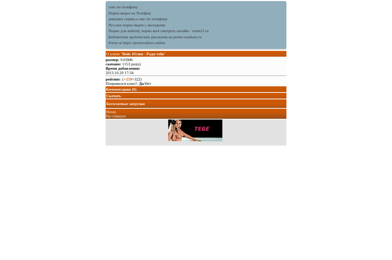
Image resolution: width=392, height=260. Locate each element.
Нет (148, 83)
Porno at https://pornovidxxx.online (136, 42)
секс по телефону (123, 7)
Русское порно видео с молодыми (136, 25)
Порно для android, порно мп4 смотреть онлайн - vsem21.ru (158, 31)
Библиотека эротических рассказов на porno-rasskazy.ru (155, 37)
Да (141, 83)
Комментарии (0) (121, 89)
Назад (111, 111)
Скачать (113, 96)
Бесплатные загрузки (125, 103)
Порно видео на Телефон (129, 13)
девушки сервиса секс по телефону (137, 19)
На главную (116, 116)
